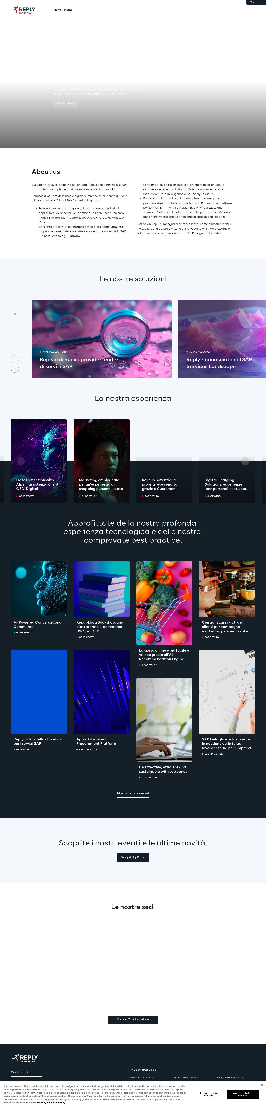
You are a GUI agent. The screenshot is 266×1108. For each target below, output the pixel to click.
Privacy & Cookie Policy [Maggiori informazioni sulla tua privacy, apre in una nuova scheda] (51, 1103)
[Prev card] (15, 359)
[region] (133, 1094)
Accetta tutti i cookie (243, 1094)
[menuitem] (63, 10)
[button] (65, 104)
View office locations (133, 1019)
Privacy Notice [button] (185, 1078)
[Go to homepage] (27, 10)
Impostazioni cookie (209, 1094)
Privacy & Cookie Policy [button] (142, 1078)
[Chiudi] (262, 1085)
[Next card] (15, 369)
